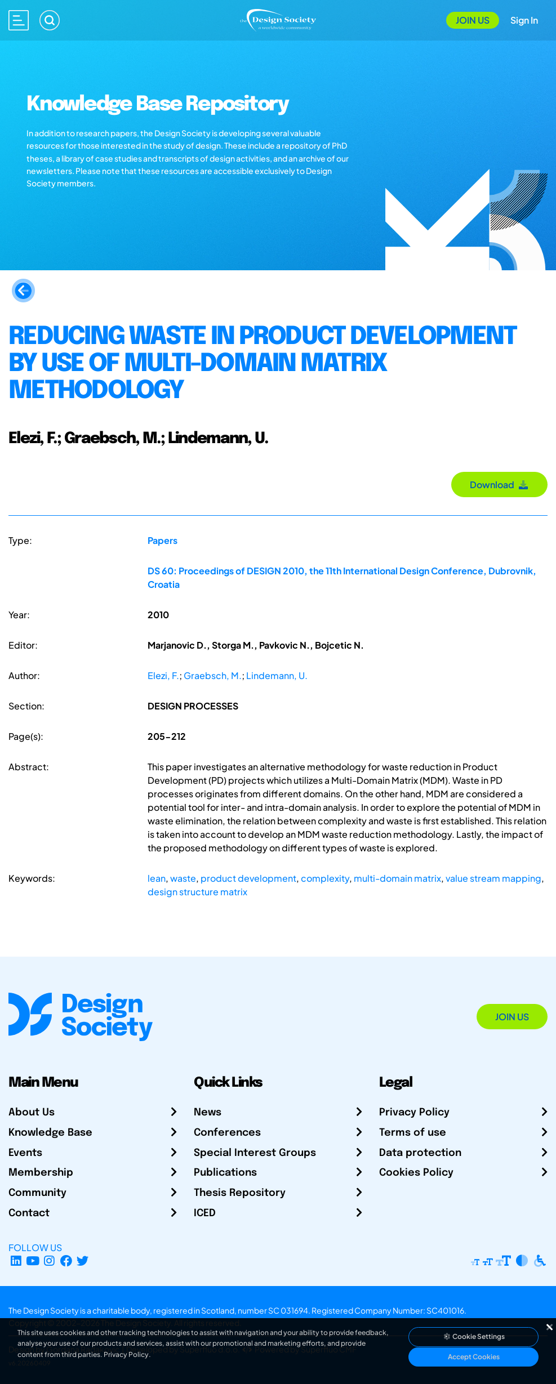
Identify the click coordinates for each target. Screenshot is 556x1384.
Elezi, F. (163, 675)
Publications (225, 1173)
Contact (29, 1213)
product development (248, 878)
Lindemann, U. (277, 675)
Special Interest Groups (255, 1153)
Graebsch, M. (213, 675)
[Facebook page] (66, 1261)
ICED (205, 1213)
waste (183, 878)
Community (37, 1193)
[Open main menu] (18, 20)
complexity (325, 878)
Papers (162, 540)
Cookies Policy (416, 1173)
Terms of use (412, 1133)
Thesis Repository (240, 1193)
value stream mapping (493, 878)
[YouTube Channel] (33, 1261)
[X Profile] (83, 1261)
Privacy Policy (414, 1113)
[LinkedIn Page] (16, 1261)
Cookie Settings (474, 1336)
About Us (31, 1113)
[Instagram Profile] (49, 1261)
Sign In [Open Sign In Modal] (524, 20)
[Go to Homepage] (277, 19)
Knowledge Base (50, 1133)
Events (25, 1153)
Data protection (420, 1153)
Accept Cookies (474, 1356)
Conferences (227, 1133)
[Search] (49, 20)
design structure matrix (197, 892)
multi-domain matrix (397, 878)
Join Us (473, 20)
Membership (40, 1173)
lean (157, 878)
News (207, 1113)
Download (499, 484)
